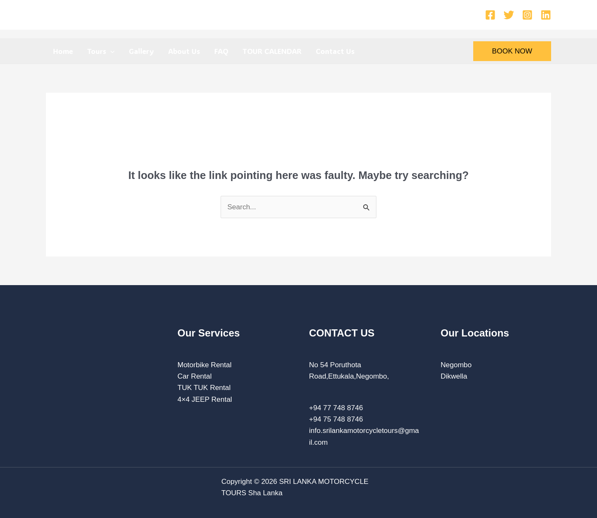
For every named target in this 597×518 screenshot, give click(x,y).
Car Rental (195, 376)
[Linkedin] (546, 15)
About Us (184, 51)
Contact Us (335, 51)
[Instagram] (527, 15)
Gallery (141, 51)
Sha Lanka (265, 493)
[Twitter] (509, 15)
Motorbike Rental (205, 365)
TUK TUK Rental (204, 388)
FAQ (221, 51)
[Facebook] (490, 15)
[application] (110, 51)
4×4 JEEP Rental (205, 399)
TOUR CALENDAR (272, 51)
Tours (101, 51)
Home (63, 51)
